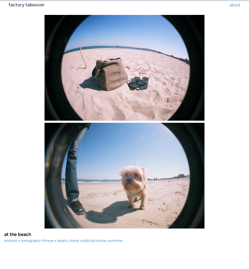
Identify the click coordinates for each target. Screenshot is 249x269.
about (235, 4)
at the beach (17, 234)
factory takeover (27, 5)
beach (62, 240)
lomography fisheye (37, 240)
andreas (11, 240)
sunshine (115, 240)
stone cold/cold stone (87, 240)
